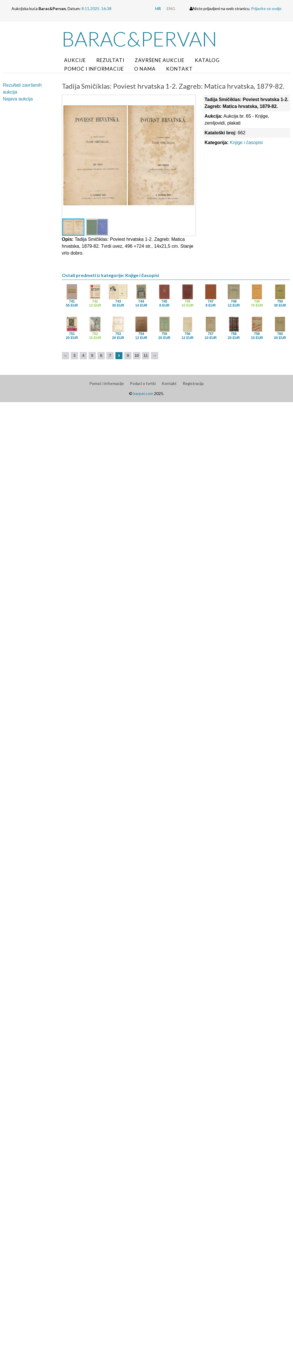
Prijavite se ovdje (266, 8)
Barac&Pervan (139, 39)
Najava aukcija (18, 98)
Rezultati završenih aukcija (22, 88)
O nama (145, 69)
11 (146, 355)
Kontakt (179, 69)
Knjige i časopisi (246, 142)
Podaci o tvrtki (143, 383)
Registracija (193, 383)
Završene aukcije (159, 60)
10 (137, 355)
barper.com (143, 393)
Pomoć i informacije (94, 69)
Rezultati (110, 60)
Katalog (207, 60)
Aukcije (75, 60)
